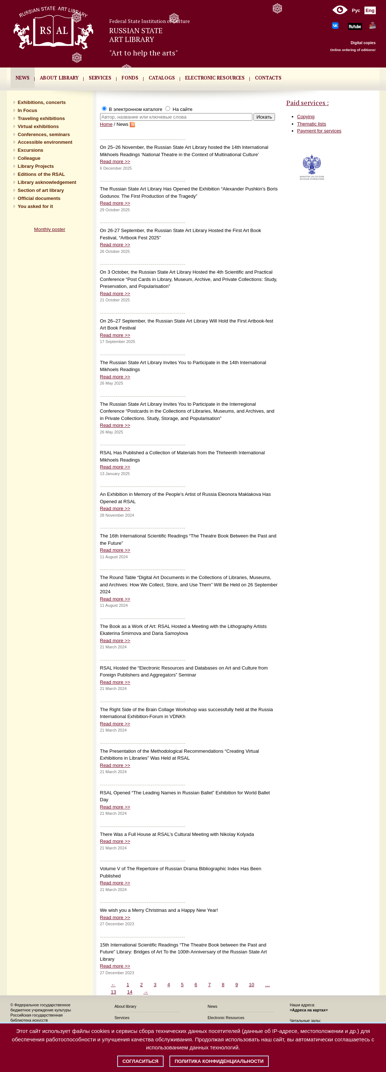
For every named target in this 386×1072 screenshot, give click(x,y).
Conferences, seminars (44, 134)
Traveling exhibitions (41, 118)
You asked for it (35, 206)
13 (113, 992)
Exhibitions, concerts (42, 102)
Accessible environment (45, 142)
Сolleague (29, 158)
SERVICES (100, 77)
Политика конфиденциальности (219, 1061)
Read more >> (115, 161)
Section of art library (41, 190)
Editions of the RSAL (41, 174)
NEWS (23, 77)
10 (251, 984)
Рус (356, 10)
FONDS (130, 77)
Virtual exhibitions (38, 126)
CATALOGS (162, 77)
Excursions (30, 150)
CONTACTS (268, 77)
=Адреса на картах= (309, 1010)
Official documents (39, 198)
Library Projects (36, 166)
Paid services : (307, 102)
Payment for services (319, 131)
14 (129, 992)
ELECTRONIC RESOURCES (215, 77)
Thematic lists (311, 124)
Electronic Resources (226, 1017)
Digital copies (363, 43)
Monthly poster (49, 229)
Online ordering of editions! (353, 50)
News (213, 1006)
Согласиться (140, 1061)
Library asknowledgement (47, 182)
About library (59, 77)
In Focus (27, 110)
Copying (306, 116)
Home (106, 124)
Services (122, 1017)
